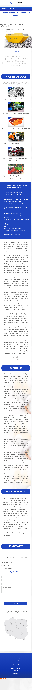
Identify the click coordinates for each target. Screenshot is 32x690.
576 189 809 (16, 3)
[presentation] (15, 597)
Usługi (16, 670)
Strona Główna (15, 668)
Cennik (16, 672)
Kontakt (15, 673)
